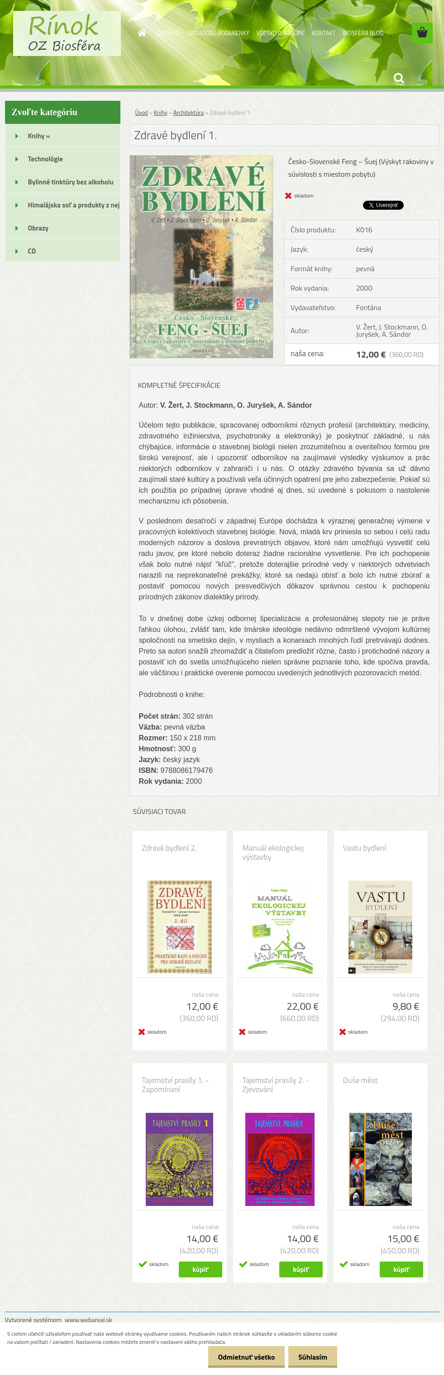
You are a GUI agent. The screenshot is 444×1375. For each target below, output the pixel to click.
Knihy (160, 112)
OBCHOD (169, 33)
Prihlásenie (375, 8)
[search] (398, 78)
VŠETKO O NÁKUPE (281, 33)
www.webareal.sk (88, 1319)
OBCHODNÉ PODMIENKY (218, 33)
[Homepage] (140, 33)
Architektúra (188, 112)
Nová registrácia (413, 8)
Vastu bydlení (365, 847)
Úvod (141, 112)
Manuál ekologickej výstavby (273, 852)
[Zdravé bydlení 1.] (201, 159)
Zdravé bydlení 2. (169, 847)
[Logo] (67, 33)
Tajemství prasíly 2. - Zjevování (276, 1085)
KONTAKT (324, 33)
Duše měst (360, 1080)
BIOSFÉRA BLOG (363, 33)
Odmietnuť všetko (242, 1356)
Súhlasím (311, 1356)
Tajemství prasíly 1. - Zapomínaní (175, 1085)
